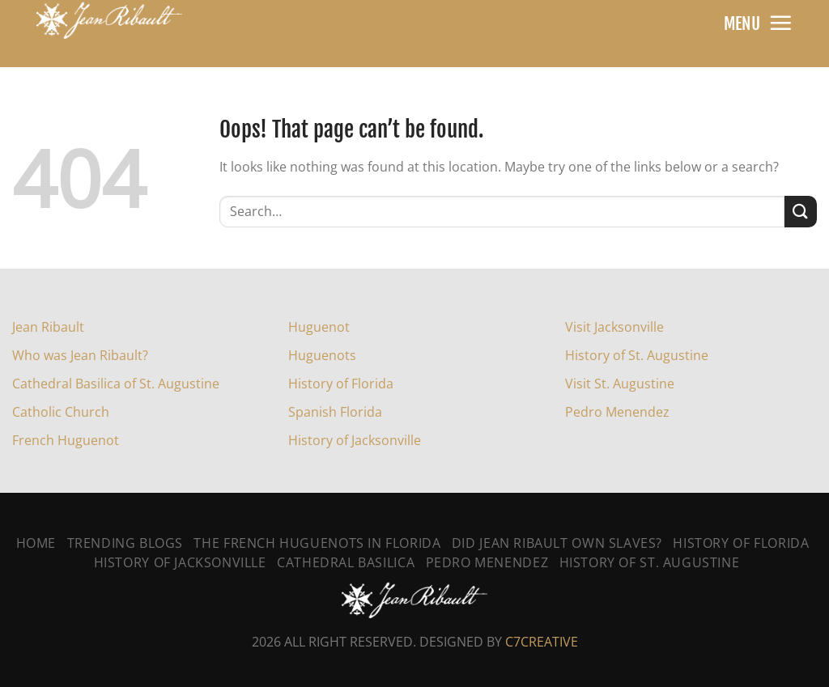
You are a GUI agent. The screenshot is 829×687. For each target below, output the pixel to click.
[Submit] (800, 211)
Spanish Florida (335, 412)
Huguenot (319, 327)
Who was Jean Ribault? (80, 355)
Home (36, 543)
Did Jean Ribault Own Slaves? (557, 543)
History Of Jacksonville (180, 562)
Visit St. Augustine (619, 383)
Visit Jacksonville (614, 327)
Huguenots (322, 355)
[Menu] (780, 22)
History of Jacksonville (354, 440)
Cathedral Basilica (345, 562)
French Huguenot (65, 440)
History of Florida (340, 383)
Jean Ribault (48, 327)
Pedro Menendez (617, 412)
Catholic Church (60, 412)
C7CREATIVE (541, 642)
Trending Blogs (125, 543)
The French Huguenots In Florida (316, 543)
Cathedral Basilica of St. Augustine (115, 383)
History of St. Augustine (636, 355)
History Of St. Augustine (649, 562)
